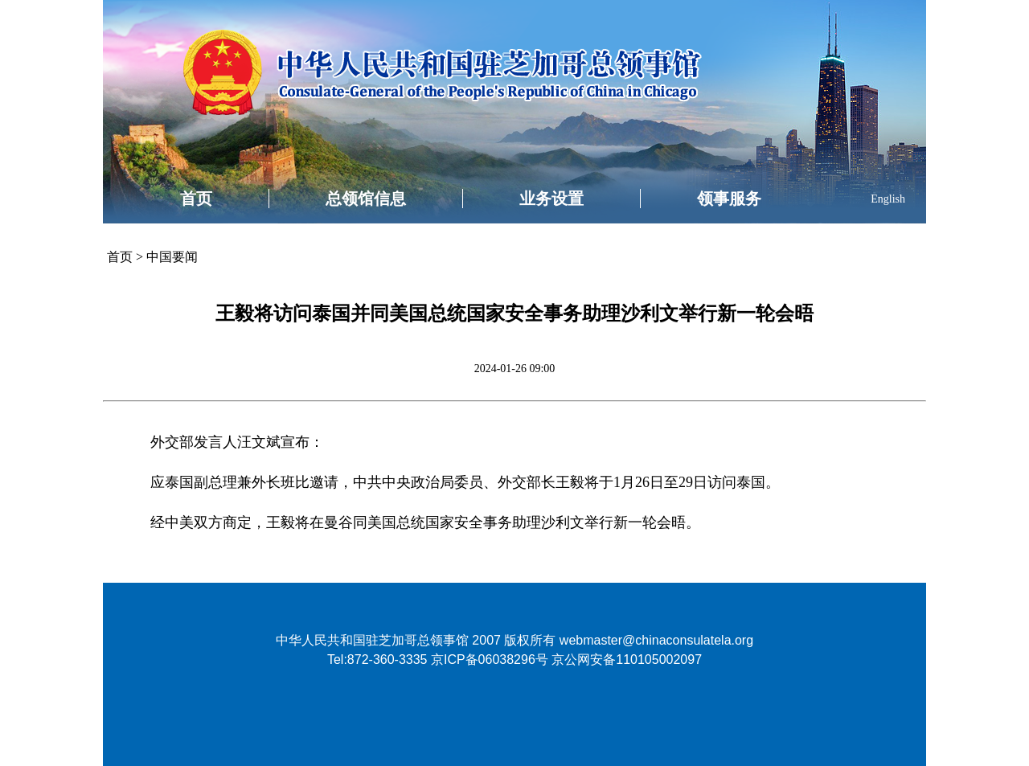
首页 (196, 198)
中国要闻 (172, 257)
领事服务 (729, 198)
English (888, 199)
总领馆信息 (366, 198)
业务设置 (551, 198)
